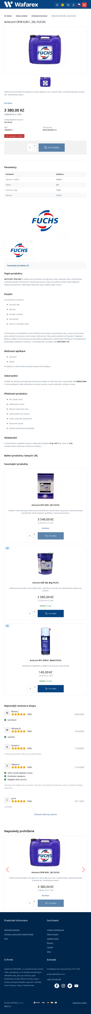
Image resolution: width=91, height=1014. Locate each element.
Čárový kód (47, 127)
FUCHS (58, 195)
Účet (6, 939)
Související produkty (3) (18, 265)
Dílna (49, 952)
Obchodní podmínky (12, 930)
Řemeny (50, 943)
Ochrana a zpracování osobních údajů (18, 934)
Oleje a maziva (52, 934)
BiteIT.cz (7, 1006)
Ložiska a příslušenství (55, 930)
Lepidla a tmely (53, 939)
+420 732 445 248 (54, 979)
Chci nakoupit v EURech (14, 136)
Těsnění (50, 947)
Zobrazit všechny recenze (45, 814)
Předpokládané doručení (13, 120)
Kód (5, 127)
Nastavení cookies (80, 1003)
